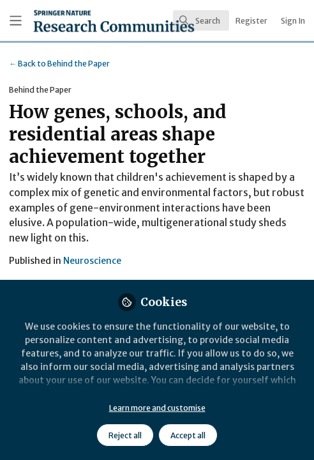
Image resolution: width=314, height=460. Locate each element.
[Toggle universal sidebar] (15, 20)
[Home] (77, 20)
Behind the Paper (59, 63)
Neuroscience (92, 260)
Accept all (188, 435)
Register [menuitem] (251, 21)
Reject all (125, 435)
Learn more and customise (157, 408)
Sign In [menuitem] (293, 21)
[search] (201, 20)
